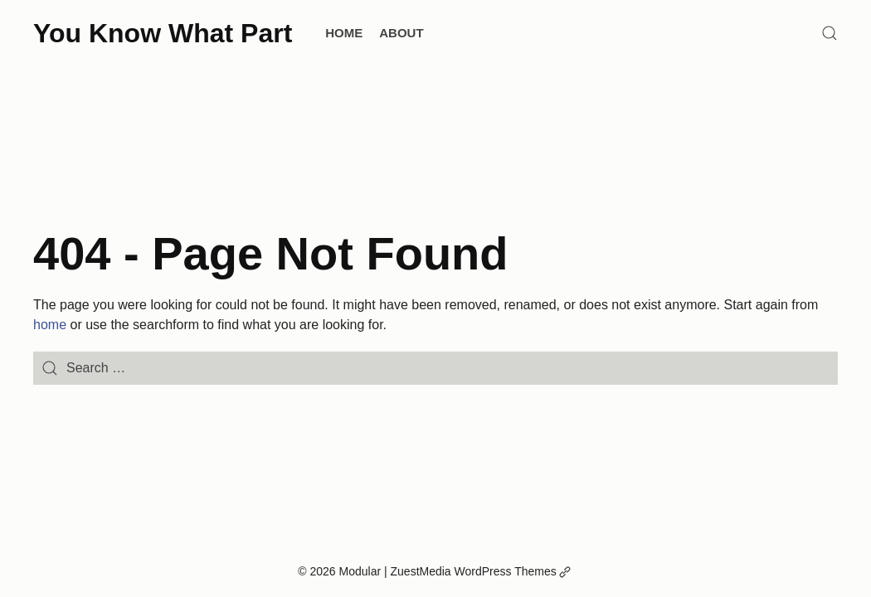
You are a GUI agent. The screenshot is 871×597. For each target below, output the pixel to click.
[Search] (829, 33)
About (401, 33)
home (49, 325)
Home (344, 33)
